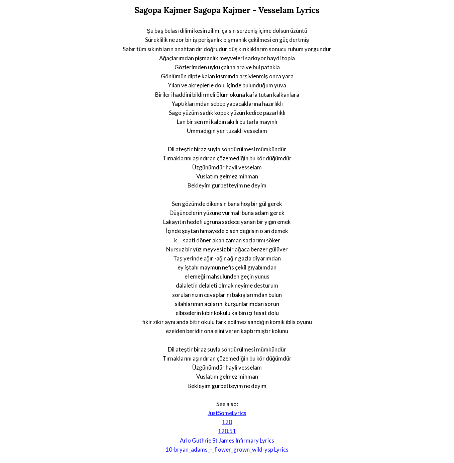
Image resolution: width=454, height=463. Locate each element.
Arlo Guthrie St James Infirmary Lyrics (227, 440)
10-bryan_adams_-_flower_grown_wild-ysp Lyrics (227, 449)
